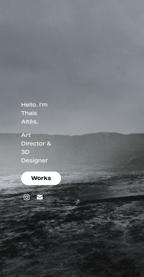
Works (41, 178)
